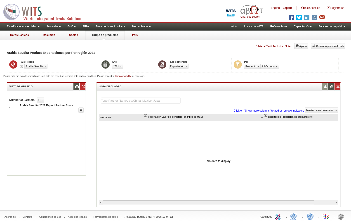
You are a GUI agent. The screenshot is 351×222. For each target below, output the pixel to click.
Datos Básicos (19, 35)
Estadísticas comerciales (23, 26)
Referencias (278, 26)
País (135, 35)
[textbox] (141, 101)
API (85, 26)
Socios (73, 35)
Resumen (49, 35)
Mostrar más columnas (321, 110)
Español (288, 8)
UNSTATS (310, 216)
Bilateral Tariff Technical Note (273, 46)
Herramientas (141, 26)
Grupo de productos (105, 35)
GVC (72, 26)
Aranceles (53, 26)
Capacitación (303, 26)
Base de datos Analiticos (110, 26)
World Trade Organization (326, 216)
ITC (278, 216)
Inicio (234, 26)
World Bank (341, 216)
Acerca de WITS (253, 26)
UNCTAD (294, 216)
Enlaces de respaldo (331, 26)
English (275, 8)
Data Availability (123, 76)
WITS (45, 11)
